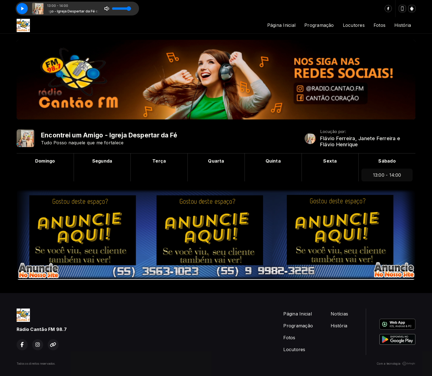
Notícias (339, 314)
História (402, 25)
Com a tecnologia (396, 363)
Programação (319, 25)
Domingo (45, 161)
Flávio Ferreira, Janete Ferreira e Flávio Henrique (360, 141)
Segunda (102, 161)
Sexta (330, 161)
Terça (159, 161)
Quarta (216, 161)
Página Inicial (281, 25)
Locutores (354, 25)
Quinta (273, 161)
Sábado (386, 161)
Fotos (379, 25)
